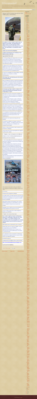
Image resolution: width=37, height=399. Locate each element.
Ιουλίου (27, 30)
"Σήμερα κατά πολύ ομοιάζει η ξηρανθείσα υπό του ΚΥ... (28, 237)
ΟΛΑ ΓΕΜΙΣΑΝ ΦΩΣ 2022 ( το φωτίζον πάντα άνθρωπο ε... (28, 156)
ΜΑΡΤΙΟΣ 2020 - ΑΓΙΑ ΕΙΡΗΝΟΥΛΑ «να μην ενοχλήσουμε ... (28, 112)
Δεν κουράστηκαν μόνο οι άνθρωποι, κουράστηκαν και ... (28, 311)
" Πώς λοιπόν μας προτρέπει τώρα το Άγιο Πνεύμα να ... (28, 149)
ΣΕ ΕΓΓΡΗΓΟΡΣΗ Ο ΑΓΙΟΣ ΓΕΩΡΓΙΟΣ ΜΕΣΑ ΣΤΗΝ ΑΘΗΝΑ (28, 134)
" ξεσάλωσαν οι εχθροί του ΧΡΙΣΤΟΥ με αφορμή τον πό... (28, 278)
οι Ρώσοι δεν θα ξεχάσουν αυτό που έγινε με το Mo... (28, 275)
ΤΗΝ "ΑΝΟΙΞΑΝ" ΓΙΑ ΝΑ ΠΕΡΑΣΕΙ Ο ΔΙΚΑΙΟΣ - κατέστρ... (28, 211)
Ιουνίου (27, 31)
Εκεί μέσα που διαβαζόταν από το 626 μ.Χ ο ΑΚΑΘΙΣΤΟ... (28, 381)
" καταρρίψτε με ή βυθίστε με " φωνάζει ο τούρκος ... (28, 59)
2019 (26, 393)
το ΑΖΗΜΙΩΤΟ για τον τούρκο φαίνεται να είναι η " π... (28, 51)
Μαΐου (27, 32)
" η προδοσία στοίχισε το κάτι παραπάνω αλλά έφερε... (28, 179)
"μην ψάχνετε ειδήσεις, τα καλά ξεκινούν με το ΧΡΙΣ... (28, 165)
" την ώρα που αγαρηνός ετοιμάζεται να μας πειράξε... (28, 262)
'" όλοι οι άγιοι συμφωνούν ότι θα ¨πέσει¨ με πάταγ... (28, 80)
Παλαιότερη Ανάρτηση (21, 251)
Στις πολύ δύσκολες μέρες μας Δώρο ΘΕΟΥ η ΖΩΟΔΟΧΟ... (28, 62)
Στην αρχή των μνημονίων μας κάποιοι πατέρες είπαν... (28, 351)
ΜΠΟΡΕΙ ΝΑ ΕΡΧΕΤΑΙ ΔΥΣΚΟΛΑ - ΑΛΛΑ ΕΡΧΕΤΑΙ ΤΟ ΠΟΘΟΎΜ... (28, 364)
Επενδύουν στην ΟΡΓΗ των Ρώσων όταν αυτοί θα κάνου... (28, 77)
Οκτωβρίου (28, 25)
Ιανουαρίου (28, 389)
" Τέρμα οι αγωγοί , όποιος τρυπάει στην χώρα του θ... (28, 333)
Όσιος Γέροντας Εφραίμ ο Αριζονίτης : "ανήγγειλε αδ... (28, 298)
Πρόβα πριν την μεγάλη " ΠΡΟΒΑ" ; (28, 204)
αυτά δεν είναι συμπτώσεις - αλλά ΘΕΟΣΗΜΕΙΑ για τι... (28, 45)
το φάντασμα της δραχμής (28, 42)
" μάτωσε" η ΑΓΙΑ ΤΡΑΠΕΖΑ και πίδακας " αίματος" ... (28, 48)
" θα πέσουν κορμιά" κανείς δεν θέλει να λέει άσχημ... (28, 360)
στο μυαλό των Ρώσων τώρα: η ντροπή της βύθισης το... (28, 258)
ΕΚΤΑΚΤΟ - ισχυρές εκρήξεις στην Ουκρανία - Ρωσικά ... (28, 340)
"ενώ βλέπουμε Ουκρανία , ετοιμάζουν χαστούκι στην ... (28, 222)
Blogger (21, 397)
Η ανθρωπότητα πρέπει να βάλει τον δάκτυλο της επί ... (28, 175)
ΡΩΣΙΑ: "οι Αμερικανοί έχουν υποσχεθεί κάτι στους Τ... (28, 98)
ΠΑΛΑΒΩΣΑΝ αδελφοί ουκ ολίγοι (28, 106)
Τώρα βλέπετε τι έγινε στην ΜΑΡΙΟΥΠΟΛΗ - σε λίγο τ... (28, 322)
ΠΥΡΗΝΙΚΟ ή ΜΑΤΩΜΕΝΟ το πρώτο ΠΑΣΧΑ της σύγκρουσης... (28, 145)
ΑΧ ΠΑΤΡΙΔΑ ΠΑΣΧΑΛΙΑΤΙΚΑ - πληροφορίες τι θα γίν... (28, 202)
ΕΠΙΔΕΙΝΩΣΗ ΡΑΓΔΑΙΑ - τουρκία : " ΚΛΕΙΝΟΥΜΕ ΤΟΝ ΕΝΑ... (28, 137)
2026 (26, 17)
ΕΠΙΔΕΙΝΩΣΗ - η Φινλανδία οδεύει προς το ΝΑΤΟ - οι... (28, 123)
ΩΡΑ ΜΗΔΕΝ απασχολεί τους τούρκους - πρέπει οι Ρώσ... (28, 240)
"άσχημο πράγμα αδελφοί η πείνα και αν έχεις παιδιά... (28, 344)
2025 (26, 18)
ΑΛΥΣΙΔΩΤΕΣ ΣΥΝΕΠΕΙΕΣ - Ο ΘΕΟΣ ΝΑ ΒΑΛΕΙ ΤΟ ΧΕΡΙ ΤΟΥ (28, 91)
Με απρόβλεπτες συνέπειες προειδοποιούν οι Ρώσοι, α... (28, 268)
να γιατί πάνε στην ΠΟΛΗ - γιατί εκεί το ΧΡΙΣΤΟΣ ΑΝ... (28, 129)
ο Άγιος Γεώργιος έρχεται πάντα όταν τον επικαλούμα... (28, 103)
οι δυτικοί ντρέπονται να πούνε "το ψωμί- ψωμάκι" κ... (28, 304)
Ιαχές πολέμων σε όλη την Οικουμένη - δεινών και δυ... (28, 126)
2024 (26, 19)
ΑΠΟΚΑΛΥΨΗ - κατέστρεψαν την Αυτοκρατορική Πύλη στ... (28, 191)
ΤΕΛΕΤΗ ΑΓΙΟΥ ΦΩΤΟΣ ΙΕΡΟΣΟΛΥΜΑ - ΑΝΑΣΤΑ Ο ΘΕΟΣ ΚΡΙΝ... (28, 161)
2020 (26, 392)
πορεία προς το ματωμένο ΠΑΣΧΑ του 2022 (28, 371)
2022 (26, 21)
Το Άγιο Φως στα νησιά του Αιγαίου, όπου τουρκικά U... (28, 141)
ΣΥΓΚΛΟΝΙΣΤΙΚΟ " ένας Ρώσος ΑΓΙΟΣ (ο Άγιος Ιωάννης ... (28, 66)
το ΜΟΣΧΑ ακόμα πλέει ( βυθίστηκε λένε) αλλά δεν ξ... (28, 285)
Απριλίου (27, 33)
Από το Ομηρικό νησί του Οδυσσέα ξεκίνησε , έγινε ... (28, 374)
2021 (26, 391)
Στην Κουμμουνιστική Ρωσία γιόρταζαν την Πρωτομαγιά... (28, 40)
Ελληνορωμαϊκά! (9, 3)
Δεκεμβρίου (28, 22)
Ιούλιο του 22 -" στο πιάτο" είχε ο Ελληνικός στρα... (28, 357)
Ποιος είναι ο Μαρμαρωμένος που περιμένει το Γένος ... (28, 315)
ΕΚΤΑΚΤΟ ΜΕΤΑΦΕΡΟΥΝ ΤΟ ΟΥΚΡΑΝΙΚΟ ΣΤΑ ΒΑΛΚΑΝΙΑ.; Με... (28, 252)
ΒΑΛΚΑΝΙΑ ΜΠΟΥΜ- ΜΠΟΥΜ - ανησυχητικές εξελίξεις (28, 368)
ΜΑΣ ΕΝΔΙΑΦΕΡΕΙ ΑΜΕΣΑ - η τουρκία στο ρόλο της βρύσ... (28, 336)
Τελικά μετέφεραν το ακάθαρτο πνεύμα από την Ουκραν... (28, 233)
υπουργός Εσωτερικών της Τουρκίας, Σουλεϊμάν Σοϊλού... (28, 198)
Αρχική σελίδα (12, 251)
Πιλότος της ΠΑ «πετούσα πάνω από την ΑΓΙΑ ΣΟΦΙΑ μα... (28, 289)
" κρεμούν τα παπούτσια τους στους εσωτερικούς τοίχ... (28, 95)
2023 (26, 20)
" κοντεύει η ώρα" (28, 291)
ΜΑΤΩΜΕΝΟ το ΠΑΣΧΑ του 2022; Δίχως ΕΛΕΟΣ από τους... (28, 318)
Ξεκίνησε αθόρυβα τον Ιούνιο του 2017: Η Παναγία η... (28, 384)
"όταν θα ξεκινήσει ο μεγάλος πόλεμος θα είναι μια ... (28, 301)
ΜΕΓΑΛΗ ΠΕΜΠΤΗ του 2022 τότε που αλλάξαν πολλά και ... (28, 219)
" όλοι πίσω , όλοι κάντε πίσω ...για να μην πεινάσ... (28, 307)
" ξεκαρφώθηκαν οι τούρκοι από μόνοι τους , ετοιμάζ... (28, 329)
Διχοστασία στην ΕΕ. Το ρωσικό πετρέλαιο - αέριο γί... (28, 183)
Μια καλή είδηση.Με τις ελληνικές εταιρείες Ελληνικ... (28, 168)
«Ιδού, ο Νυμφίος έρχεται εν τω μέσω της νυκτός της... (28, 244)
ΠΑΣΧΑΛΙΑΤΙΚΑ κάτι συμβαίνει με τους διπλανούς (28, 255)
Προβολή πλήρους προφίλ (28, 13)
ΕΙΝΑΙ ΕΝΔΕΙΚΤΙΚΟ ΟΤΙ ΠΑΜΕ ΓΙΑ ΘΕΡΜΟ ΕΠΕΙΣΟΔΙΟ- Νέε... (28, 70)
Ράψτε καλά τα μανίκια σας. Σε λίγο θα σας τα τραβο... (28, 108)
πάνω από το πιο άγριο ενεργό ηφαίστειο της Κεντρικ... (28, 116)
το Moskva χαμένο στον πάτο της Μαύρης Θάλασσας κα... (28, 247)
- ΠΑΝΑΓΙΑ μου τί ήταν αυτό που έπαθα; (28, 354)
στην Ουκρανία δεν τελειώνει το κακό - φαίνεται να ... (28, 294)
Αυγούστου (28, 28)
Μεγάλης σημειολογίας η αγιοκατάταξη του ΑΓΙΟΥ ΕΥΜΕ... (28, 282)
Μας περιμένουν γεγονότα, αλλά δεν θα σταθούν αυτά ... (28, 348)
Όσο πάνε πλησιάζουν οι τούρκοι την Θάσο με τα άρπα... (28, 195)
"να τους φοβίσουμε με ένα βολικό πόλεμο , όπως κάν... (28, 153)
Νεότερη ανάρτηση (4, 251)
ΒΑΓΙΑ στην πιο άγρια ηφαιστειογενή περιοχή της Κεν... (28, 229)
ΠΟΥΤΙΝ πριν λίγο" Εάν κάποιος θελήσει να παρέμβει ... (28, 74)
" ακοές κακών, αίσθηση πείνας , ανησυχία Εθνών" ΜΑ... (28, 88)
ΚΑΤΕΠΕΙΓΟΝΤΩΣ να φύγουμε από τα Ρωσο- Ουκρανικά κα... (28, 55)
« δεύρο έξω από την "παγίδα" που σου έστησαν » (28, 272)
